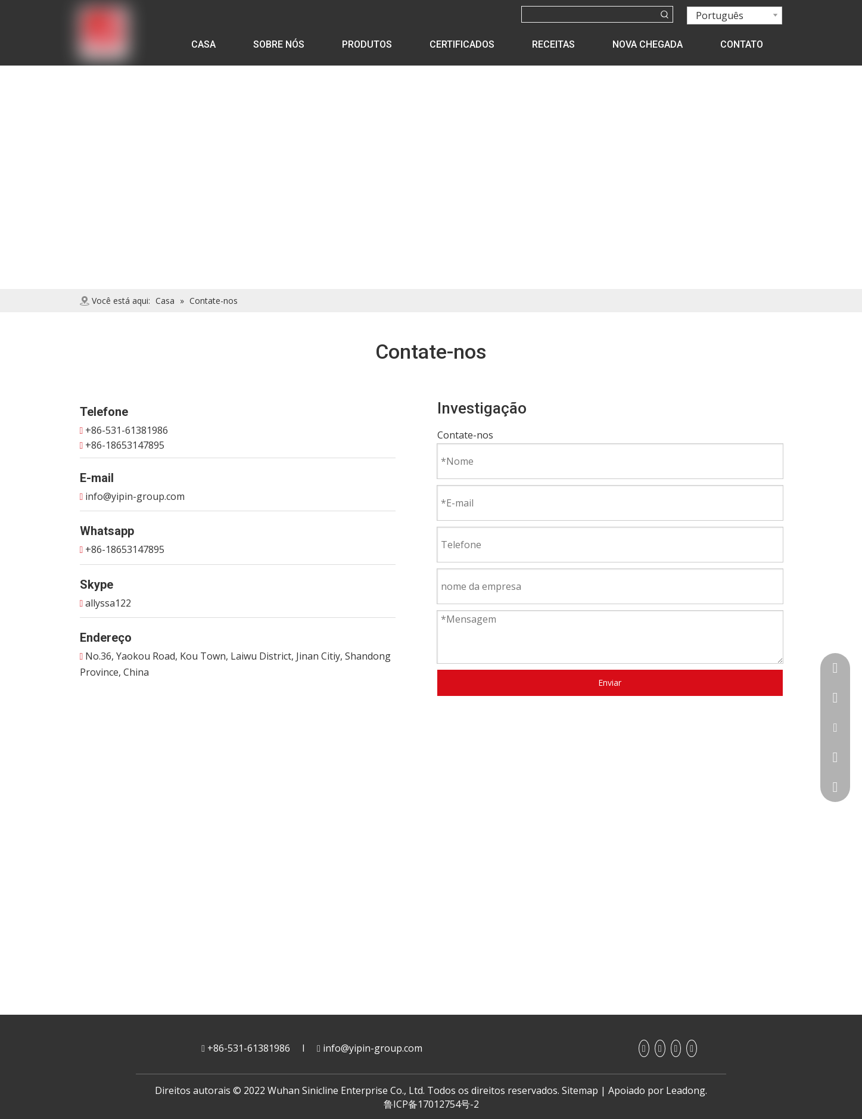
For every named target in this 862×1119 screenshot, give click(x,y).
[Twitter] (691, 1048)
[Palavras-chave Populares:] (665, 14)
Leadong (685, 1090)
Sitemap (580, 1090)
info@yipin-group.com (135, 496)
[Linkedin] (660, 1048)
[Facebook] (644, 1048)
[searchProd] (589, 14)
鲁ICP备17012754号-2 (431, 1104)
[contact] (431, 74)
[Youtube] (676, 1048)
